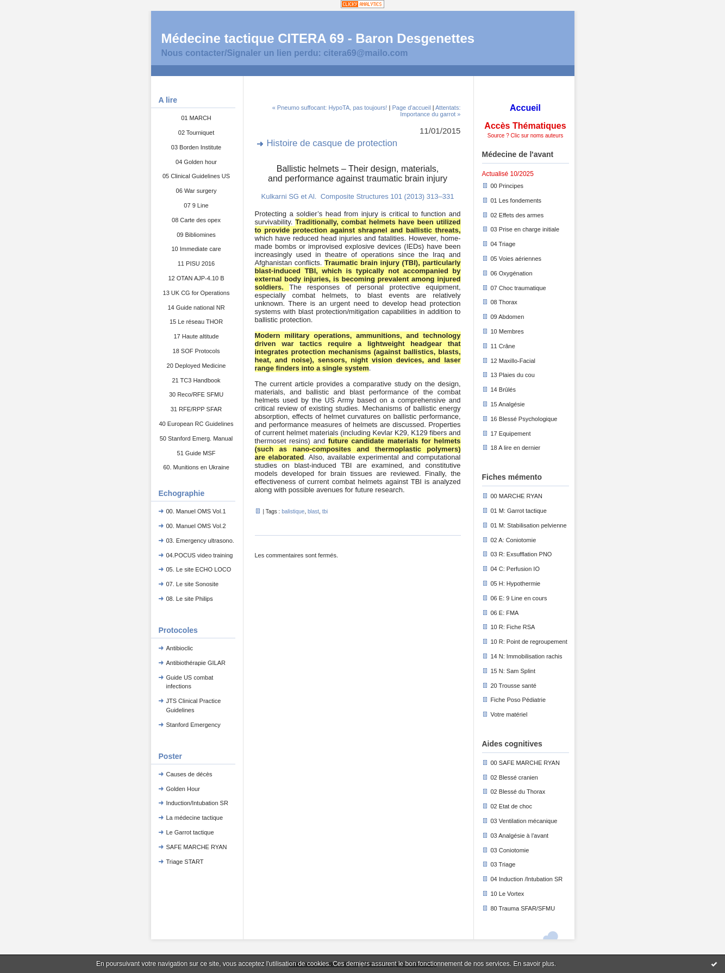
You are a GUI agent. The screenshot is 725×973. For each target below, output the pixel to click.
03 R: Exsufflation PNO (521, 554)
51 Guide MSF (196, 453)
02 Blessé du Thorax (518, 791)
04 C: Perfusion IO (515, 569)
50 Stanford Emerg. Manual (196, 438)
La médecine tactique (194, 817)
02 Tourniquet (196, 132)
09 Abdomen (507, 316)
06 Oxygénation (512, 273)
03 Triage (503, 864)
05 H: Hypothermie (516, 583)
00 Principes (507, 186)
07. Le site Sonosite (192, 584)
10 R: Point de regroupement (529, 641)
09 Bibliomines (196, 234)
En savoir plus (533, 964)
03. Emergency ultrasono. (200, 540)
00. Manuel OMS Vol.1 (196, 511)
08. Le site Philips (189, 598)
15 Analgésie (508, 404)
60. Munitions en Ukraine (196, 467)
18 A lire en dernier (516, 447)
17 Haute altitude (195, 336)
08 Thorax (504, 302)
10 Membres (507, 331)
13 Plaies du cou (513, 375)
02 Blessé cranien (514, 777)
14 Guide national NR (195, 307)
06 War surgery (196, 190)
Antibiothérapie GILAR (196, 663)
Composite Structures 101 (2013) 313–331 (387, 196)
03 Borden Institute (196, 147)
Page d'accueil (411, 107)
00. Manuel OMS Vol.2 (196, 526)
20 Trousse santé (513, 685)
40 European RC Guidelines (196, 423)
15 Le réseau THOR (196, 321)
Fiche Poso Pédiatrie (518, 699)
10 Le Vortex (507, 893)
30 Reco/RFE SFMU (196, 394)
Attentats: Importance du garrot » (430, 110)
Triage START (185, 861)
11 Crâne (503, 346)
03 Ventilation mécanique (524, 821)
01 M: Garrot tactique (519, 510)
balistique (293, 511)
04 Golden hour (196, 162)
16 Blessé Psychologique (524, 419)
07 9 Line (196, 205)
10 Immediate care (196, 249)
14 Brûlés (503, 389)
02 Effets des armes (517, 215)
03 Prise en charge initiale (525, 229)
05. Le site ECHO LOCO (199, 569)
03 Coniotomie (510, 850)
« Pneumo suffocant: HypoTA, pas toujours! (330, 107)
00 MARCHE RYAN (517, 496)
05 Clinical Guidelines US (196, 176)
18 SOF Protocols (196, 351)
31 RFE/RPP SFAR (196, 409)
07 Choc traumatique (518, 288)
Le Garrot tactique (190, 832)
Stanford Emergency (193, 724)
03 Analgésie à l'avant (520, 835)
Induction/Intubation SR (197, 803)
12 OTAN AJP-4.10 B (196, 278)
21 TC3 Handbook (196, 380)
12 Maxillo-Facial (513, 360)
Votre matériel (509, 714)
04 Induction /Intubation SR (527, 879)
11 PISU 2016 (196, 263)
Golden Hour (183, 789)
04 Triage (503, 244)
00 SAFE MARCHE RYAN (525, 762)
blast (313, 511)
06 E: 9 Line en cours (519, 598)
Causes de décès (189, 774)
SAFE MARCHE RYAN (196, 847)
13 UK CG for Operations (196, 293)
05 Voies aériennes (516, 258)
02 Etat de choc (511, 806)
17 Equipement (511, 433)
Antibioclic (179, 648)
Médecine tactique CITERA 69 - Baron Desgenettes (318, 38)
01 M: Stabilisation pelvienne (529, 525)
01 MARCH (196, 118)
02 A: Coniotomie (513, 540)
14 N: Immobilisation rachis (526, 656)
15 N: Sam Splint (513, 671)
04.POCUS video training (199, 555)
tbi (325, 511)
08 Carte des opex (196, 220)
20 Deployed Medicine (196, 365)
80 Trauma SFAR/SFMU (523, 908)
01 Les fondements (516, 200)
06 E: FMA (505, 613)
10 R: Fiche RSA (513, 627)
